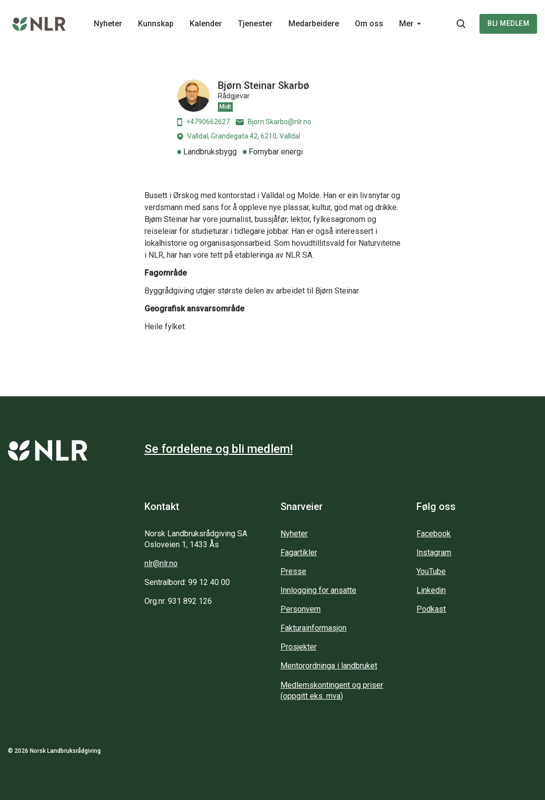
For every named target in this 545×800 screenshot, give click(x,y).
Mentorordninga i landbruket (328, 665)
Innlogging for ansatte (318, 590)
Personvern (300, 609)
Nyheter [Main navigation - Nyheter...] (108, 23)
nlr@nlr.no (161, 563)
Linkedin (431, 590)
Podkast (431, 609)
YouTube (431, 571)
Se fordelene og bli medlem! (218, 449)
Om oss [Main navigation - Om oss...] (369, 23)
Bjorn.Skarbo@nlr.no (273, 122)
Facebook (433, 533)
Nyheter (294, 533)
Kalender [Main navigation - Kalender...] (206, 23)
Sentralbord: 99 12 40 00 (187, 582)
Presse (293, 571)
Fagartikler (298, 552)
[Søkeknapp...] (461, 24)
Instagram (433, 552)
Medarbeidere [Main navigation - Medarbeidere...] (313, 23)
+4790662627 (203, 122)
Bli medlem (508, 23)
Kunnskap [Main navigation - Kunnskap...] (156, 23)
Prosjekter (298, 647)
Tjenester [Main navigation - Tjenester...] (255, 23)
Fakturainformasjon (313, 628)
